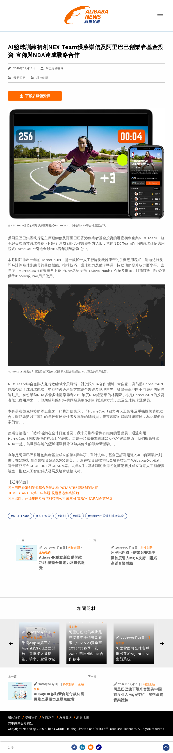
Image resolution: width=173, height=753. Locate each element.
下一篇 (92, 540)
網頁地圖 (82, 717)
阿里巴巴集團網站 (20, 723)
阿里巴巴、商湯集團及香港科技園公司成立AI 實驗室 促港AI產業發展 (60, 498)
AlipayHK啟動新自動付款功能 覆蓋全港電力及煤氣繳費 (62, 562)
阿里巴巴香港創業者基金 (107, 516)
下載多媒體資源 (35, 96)
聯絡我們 (31, 717)
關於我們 (14, 717)
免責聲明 (65, 717)
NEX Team (21, 516)
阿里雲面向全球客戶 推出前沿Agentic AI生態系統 (132, 653)
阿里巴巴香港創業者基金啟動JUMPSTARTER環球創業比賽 (53, 488)
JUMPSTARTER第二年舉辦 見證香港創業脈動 (43, 493)
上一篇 (20, 540)
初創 (63, 516)
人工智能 (44, 516)
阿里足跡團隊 (52, 68)
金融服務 (45, 552)
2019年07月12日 (21, 68)
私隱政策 (48, 717)
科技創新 (42, 77)
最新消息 (16, 77)
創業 (78, 516)
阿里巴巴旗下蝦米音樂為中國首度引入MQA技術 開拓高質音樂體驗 (134, 558)
